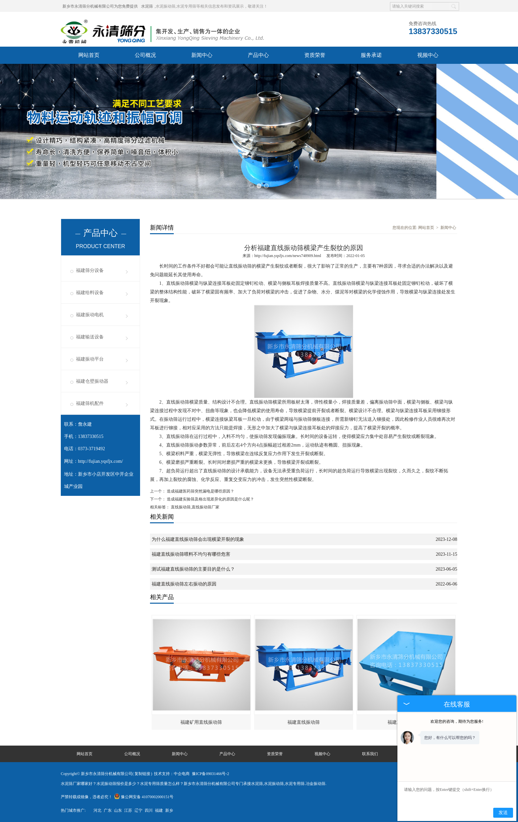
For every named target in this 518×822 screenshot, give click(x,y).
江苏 (128, 810)
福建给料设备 (90, 292)
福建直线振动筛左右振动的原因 (184, 584)
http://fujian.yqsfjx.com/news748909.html (287, 255)
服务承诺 (371, 55)
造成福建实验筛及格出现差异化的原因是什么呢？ (210, 499)
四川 (149, 810)
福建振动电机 (90, 314)
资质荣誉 (314, 55)
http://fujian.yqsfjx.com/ (100, 461)
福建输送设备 (90, 336)
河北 (97, 810)
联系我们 (370, 754)
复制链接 (142, 773)
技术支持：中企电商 (172, 773)
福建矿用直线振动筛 (201, 722)
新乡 (169, 810)
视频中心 (427, 55)
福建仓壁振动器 (92, 381)
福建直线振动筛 (303, 722)
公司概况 (145, 55)
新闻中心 (201, 55)
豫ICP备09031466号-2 (210, 773)
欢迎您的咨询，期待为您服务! (456, 721)
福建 (159, 810)
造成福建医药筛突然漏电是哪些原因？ (200, 491)
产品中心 (258, 55)
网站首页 (88, 55)
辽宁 (138, 810)
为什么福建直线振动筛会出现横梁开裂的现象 (198, 539)
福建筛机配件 (90, 403)
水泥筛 (147, 6)
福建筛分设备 (90, 270)
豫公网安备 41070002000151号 (143, 797)
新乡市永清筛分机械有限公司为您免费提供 (100, 6)
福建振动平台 (90, 359)
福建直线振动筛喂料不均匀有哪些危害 (191, 554)
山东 (118, 810)
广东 (108, 810)
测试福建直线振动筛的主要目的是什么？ (193, 569)
